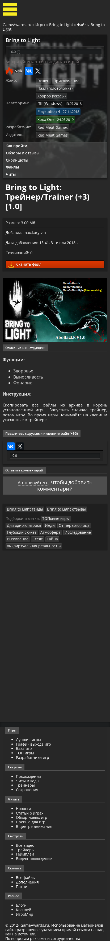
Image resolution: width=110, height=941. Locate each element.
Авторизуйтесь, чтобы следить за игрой (42, 61)
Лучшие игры (28, 732)
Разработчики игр (32, 750)
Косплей (23, 902)
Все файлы (26, 870)
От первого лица (69, 519)
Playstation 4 (47, 102)
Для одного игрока (22, 519)
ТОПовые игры (54, 512)
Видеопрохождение (34, 851)
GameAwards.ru (17, 24)
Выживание (16, 532)
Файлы (12, 156)
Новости (23, 801)
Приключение (64, 80)
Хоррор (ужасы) (87, 88)
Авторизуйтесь (33, 476)
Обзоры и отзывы (22, 142)
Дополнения (27, 874)
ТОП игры (25, 745)
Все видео (25, 838)
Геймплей (25, 847)
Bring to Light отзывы (60, 503)
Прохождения (28, 769)
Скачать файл (25, 254)
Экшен (43, 80)
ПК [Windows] (48, 95)
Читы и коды (27, 773)
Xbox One (45, 110)
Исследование (72, 525)
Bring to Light (61, 24)
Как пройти (16, 135)
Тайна (48, 532)
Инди (46, 519)
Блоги (21, 898)
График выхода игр (33, 736)
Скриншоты (17, 149)
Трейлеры (25, 842)
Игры (40, 24)
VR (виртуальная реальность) (31, 538)
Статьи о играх (29, 805)
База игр (24, 741)
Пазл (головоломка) (53, 88)
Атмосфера (47, 525)
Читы (11, 164)
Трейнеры (25, 778)
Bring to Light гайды (23, 503)
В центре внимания (34, 819)
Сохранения (27, 782)
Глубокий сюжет (20, 525)
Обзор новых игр (31, 810)
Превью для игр (30, 814)
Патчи (21, 879)
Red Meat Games (50, 117)
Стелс (34, 532)
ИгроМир (24, 907)
